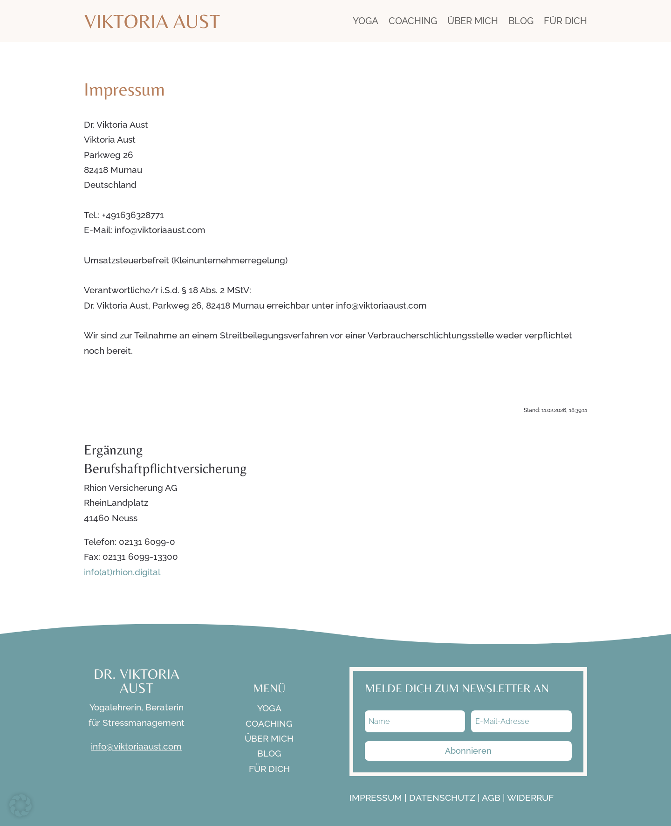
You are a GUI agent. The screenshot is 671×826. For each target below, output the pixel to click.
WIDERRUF (530, 797)
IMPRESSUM (375, 797)
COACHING (413, 21)
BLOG (521, 21)
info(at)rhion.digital (122, 572)
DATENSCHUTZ (442, 797)
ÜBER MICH (472, 21)
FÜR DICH (565, 21)
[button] (20, 805)
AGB (491, 797)
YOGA (365, 21)
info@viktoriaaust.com (136, 746)
